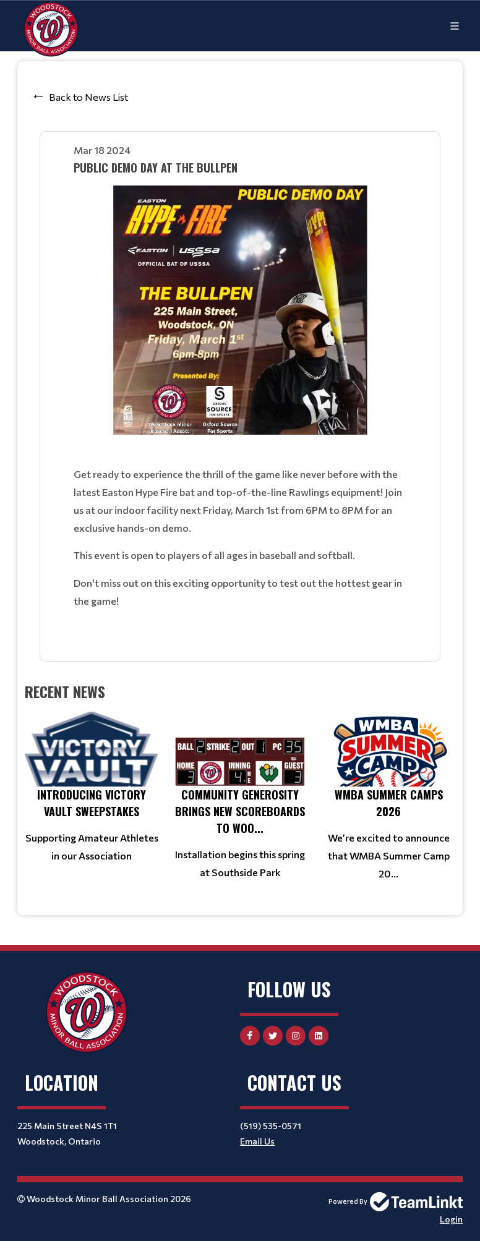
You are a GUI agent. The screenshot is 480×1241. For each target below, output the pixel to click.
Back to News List (88, 97)
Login (451, 1219)
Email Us (257, 1141)
